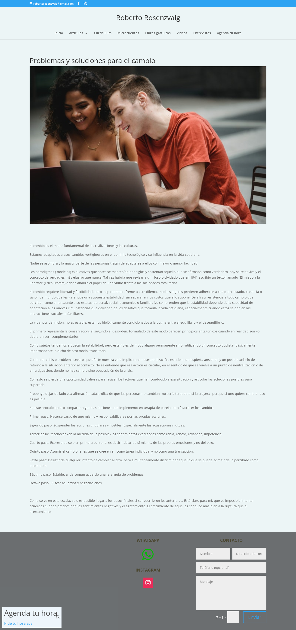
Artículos (76, 33)
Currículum (102, 33)
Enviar (254, 617)
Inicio (59, 33)
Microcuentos (128, 33)
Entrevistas (202, 33)
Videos (182, 33)
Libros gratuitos (158, 33)
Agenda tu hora (229, 33)
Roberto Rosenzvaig (148, 17)
